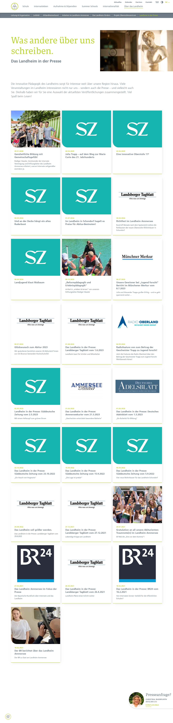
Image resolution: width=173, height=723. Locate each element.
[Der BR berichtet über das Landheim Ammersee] (35, 646)
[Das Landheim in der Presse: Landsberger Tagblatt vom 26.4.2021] (86, 586)
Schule (26, 6)
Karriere (139, 2)
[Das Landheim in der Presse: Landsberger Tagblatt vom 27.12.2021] (86, 525)
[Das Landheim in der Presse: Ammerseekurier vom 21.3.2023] (86, 407)
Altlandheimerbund (51, 15)
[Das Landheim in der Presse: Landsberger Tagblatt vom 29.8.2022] (35, 525)
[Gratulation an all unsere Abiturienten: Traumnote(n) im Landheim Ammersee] (137, 525)
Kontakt (149, 2)
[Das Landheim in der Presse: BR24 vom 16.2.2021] (137, 586)
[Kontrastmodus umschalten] (162, 2)
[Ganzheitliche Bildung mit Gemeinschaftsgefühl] (35, 153)
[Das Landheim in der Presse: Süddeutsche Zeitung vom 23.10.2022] (35, 466)
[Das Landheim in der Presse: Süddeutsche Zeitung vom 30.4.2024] (35, 280)
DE (166, 2)
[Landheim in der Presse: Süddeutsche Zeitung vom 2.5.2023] (35, 407)
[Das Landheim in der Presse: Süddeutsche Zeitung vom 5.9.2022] (137, 466)
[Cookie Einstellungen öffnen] (8, 717)
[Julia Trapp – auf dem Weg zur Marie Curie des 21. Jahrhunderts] (86, 153)
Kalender (128, 2)
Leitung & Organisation (20, 15)
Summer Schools (90, 6)
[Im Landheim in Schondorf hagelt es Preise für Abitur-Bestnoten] (86, 217)
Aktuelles (118, 2)
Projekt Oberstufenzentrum (125, 15)
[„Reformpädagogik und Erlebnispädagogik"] (86, 280)
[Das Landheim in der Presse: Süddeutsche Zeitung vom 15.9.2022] (86, 466)
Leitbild (36, 15)
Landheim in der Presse (149, 15)
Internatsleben (41, 6)
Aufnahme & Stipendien (65, 6)
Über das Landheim (133, 6)
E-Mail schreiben (152, 705)
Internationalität (111, 6)
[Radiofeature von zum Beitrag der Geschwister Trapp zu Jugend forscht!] (137, 345)
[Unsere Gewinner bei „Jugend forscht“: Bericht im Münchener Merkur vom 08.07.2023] (137, 280)
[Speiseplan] (157, 2)
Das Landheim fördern (101, 15)
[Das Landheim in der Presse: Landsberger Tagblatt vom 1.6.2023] (86, 345)
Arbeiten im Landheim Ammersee (75, 15)
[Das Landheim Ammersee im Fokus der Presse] (35, 586)
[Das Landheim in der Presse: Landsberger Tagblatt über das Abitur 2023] (35, 345)
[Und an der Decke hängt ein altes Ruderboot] (35, 217)
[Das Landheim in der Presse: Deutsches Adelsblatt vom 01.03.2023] (137, 407)
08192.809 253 (151, 702)
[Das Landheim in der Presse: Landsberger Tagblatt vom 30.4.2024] (137, 217)
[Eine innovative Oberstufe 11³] (137, 153)
